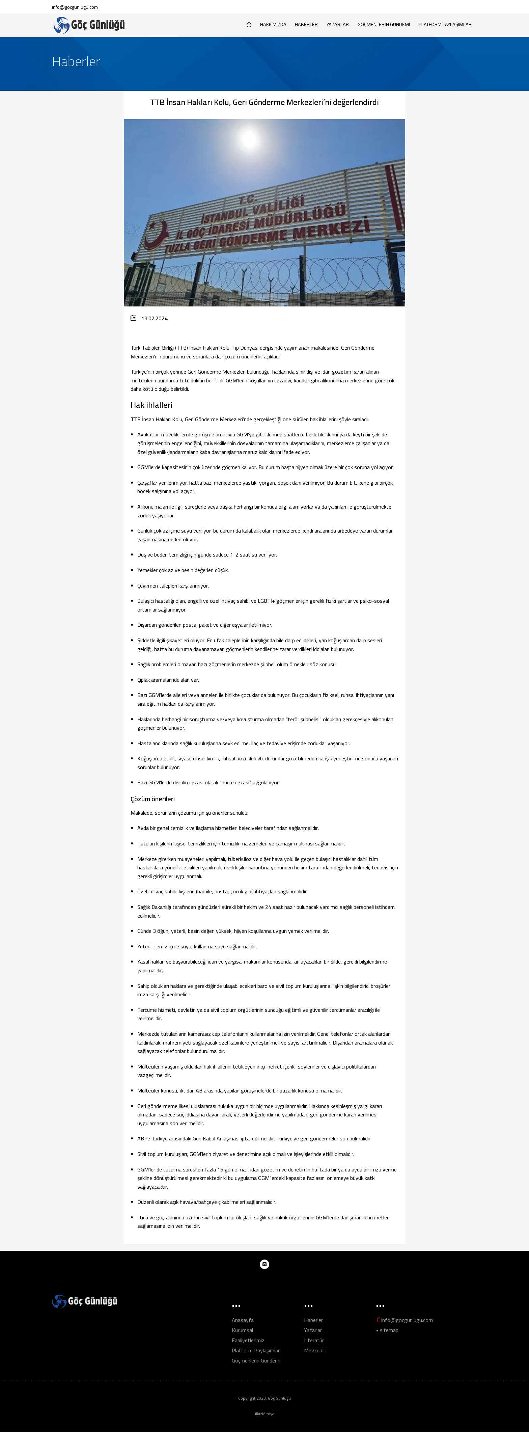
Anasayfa (243, 1320)
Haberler (306, 24)
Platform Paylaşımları (446, 24)
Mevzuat (314, 1351)
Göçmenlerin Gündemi (384, 24)
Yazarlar (338, 24)
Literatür (314, 1340)
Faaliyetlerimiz (248, 1340)
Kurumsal (242, 1330)
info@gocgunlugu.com (75, 6)
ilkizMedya (264, 1414)
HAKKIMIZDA (273, 24)
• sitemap (387, 1330)
